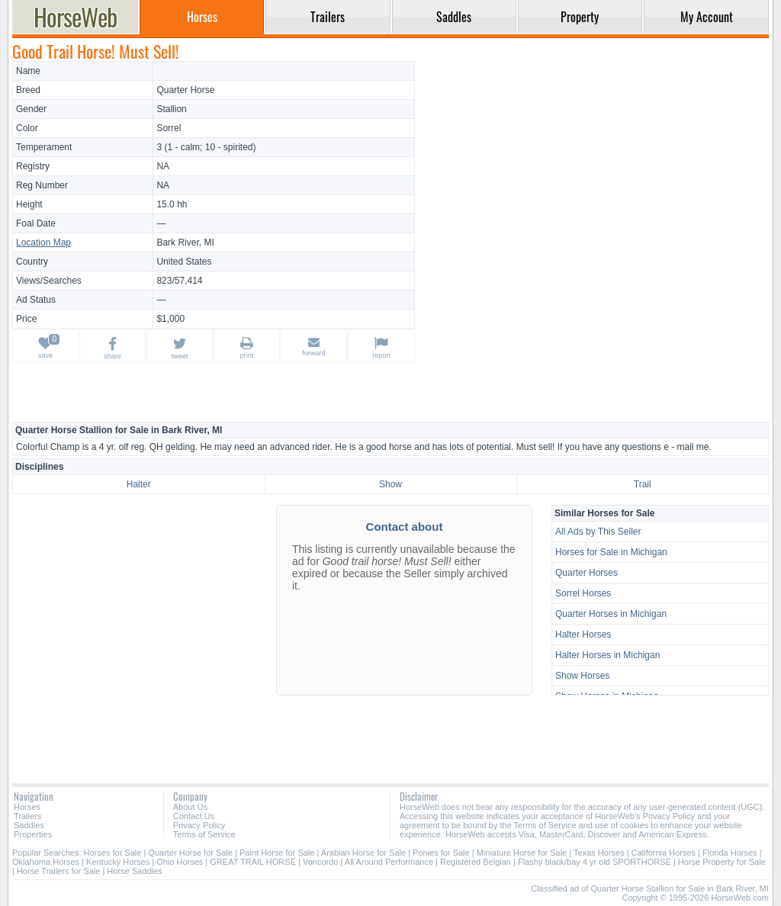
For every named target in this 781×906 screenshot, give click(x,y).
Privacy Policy (199, 825)
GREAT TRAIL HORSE (253, 861)
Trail (642, 484)
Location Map (43, 242)
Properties (33, 834)
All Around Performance (389, 861)
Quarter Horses (586, 572)
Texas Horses (599, 852)
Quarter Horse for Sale (190, 852)
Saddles (29, 825)
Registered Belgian (475, 861)
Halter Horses (583, 634)
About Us (190, 806)
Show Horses (582, 675)
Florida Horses (729, 852)
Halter (139, 484)
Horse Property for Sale (722, 861)
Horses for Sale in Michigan (611, 552)
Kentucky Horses (117, 861)
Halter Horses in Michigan (607, 655)
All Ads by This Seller (598, 531)
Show (390, 484)
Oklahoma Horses (45, 861)
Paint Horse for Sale (276, 852)
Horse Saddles (134, 870)
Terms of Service (204, 834)
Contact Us (193, 816)
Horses (27, 806)
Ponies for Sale (441, 852)
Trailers (27, 816)
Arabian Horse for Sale (363, 852)
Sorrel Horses (583, 593)
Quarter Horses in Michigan (611, 614)
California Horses (664, 852)
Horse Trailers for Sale (58, 870)
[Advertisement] (594, 168)
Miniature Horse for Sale (522, 852)
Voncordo (320, 861)
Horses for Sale (113, 852)
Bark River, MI (185, 242)
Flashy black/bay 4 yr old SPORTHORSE (594, 861)
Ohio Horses (179, 861)
